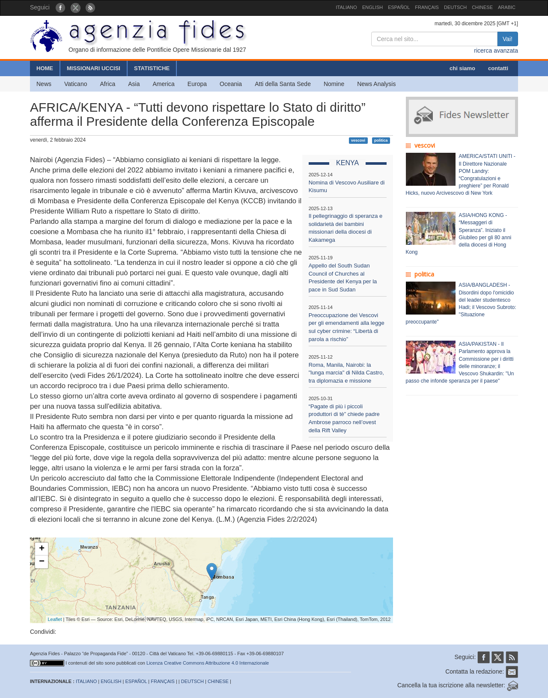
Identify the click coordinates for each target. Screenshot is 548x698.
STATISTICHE (152, 68)
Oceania (231, 83)
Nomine (334, 83)
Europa (197, 83)
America (164, 83)
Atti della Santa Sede (283, 83)
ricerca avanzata (496, 50)
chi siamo (462, 68)
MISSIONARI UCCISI (93, 68)
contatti (498, 68)
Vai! (507, 39)
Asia (134, 83)
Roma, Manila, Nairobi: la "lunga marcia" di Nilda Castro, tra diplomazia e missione (346, 373)
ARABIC (506, 7)
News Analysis (376, 83)
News (43, 83)
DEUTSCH (455, 7)
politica (381, 140)
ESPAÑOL (399, 7)
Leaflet (55, 619)
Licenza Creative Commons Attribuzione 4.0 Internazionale (207, 662)
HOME (44, 68)
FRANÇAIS (427, 7)
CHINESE (482, 7)
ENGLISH (372, 7)
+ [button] (42, 549)
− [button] (42, 561)
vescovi (358, 140)
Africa (107, 83)
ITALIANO (346, 7)
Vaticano (75, 83)
